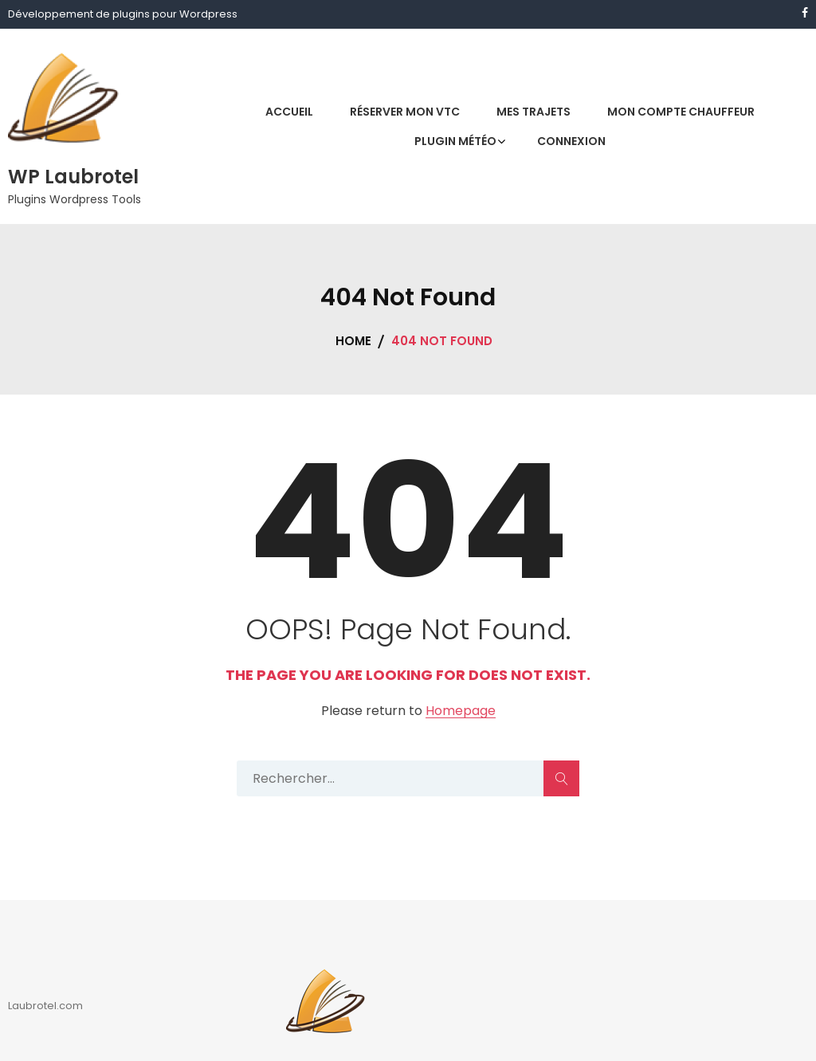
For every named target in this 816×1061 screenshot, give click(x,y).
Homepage (461, 711)
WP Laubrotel (73, 176)
